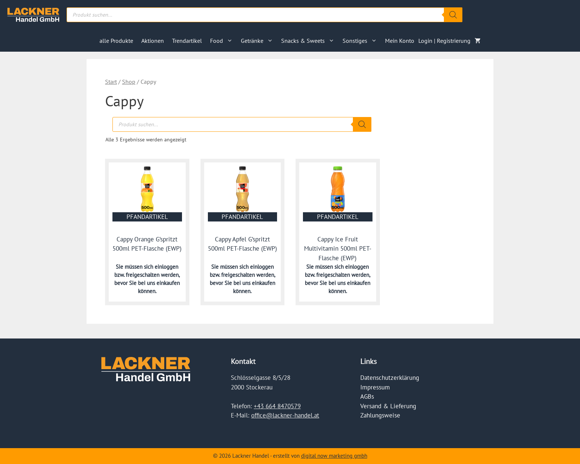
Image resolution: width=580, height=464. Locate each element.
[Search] (453, 14)
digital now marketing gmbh (334, 455)
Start (111, 81)
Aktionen (152, 40)
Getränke (259, 41)
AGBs (367, 396)
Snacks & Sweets (309, 41)
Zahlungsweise (380, 415)
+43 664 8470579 (277, 406)
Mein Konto (399, 40)
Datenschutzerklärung (389, 378)
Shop (128, 81)
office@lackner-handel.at (285, 415)
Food (223, 41)
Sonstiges (362, 41)
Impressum (375, 387)
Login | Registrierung (444, 40)
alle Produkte (116, 40)
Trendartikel (187, 40)
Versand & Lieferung (388, 406)
